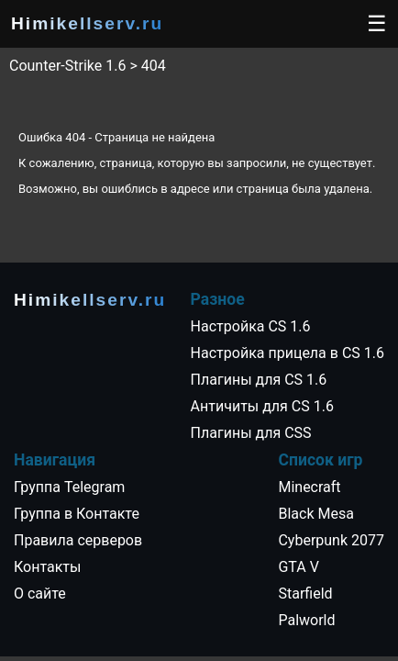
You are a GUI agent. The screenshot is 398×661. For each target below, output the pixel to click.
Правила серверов (78, 540)
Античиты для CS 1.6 (262, 406)
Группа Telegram (69, 487)
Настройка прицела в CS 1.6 (287, 353)
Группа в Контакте (76, 513)
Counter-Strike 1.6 (67, 65)
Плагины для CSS (251, 433)
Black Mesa (315, 513)
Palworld (306, 620)
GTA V (298, 567)
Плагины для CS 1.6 (259, 379)
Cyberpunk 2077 (331, 540)
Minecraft (309, 487)
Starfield (305, 593)
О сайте (40, 593)
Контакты (47, 567)
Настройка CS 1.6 (251, 326)
